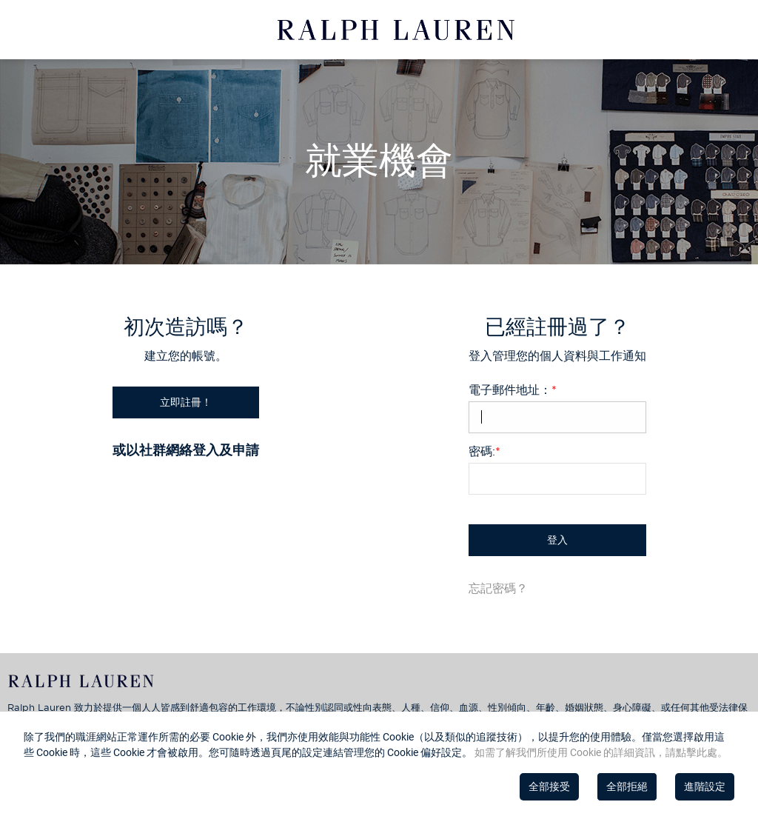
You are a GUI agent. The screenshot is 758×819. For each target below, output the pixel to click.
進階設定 (704, 786)
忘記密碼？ (498, 588)
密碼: (484, 451)
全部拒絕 (627, 786)
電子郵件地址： (513, 389)
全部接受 (549, 786)
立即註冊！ (186, 402)
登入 (557, 540)
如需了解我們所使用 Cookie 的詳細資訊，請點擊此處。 (600, 752)
